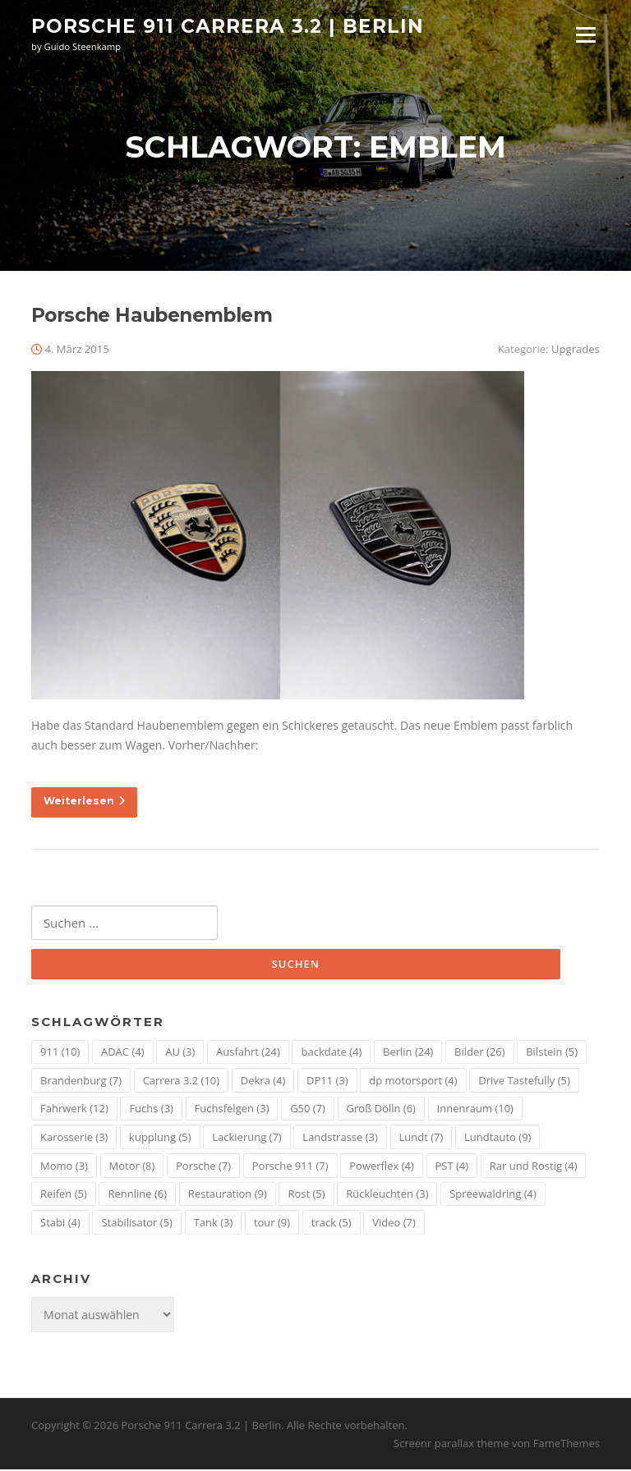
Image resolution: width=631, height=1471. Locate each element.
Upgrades (575, 350)
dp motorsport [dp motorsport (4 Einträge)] (413, 1082)
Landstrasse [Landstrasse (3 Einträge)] (339, 1138)
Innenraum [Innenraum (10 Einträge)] (475, 1109)
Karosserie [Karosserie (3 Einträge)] (74, 1138)
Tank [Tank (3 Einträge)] (213, 1223)
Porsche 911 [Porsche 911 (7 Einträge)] (290, 1166)
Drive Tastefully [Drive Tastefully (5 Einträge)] (524, 1082)
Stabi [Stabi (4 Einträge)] (60, 1223)
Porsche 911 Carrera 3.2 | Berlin (227, 26)
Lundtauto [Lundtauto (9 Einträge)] (497, 1138)
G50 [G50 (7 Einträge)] (307, 1109)
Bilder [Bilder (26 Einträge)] (479, 1053)
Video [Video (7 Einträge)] (394, 1223)
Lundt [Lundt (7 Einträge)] (421, 1138)
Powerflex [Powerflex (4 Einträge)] (381, 1166)
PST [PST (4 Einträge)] (452, 1166)
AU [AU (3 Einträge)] (180, 1053)
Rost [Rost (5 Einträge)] (306, 1195)
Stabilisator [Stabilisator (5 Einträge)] (136, 1223)
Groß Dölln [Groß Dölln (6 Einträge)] (381, 1109)
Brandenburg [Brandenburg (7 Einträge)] (81, 1082)
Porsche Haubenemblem (151, 316)
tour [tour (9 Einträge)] (272, 1223)
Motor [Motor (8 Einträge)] (132, 1166)
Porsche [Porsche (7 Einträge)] (203, 1166)
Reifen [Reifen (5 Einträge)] (63, 1195)
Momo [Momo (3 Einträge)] (64, 1166)
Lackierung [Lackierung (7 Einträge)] (246, 1138)
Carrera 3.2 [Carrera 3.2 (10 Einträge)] (181, 1082)
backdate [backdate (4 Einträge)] (331, 1053)
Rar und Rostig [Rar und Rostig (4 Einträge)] (534, 1166)
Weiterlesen (84, 802)
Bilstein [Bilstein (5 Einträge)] (552, 1053)
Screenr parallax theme (451, 1444)
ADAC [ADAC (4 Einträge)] (123, 1053)
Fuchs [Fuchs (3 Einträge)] (151, 1109)
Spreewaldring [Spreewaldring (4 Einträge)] (493, 1195)
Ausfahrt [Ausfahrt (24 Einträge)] (248, 1053)
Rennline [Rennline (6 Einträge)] (137, 1195)
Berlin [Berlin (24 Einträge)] (408, 1053)
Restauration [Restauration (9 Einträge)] (227, 1195)
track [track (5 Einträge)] (331, 1223)
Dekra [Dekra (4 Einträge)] (263, 1082)
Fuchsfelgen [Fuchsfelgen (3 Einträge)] (232, 1109)
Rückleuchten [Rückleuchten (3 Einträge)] (387, 1195)
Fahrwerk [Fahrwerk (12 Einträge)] (74, 1109)
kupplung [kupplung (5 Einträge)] (160, 1138)
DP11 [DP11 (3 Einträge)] (327, 1082)
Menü (585, 35)
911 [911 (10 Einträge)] (60, 1053)
